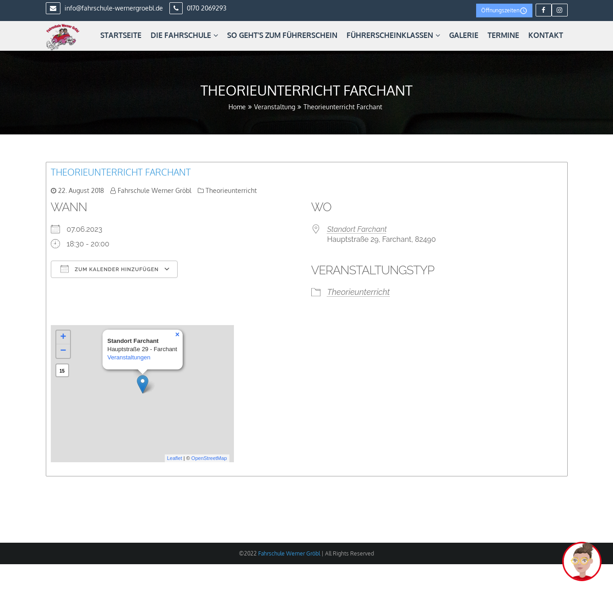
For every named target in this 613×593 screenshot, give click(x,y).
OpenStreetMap (209, 458)
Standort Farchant (357, 229)
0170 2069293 (198, 8)
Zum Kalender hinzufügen (109, 269)
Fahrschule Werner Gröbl (154, 190)
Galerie (463, 35)
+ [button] (63, 337)
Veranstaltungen (129, 357)
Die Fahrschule (184, 35)
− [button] (63, 351)
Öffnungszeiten (504, 11)
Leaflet (174, 458)
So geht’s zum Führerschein (282, 35)
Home (237, 107)
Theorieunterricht (231, 190)
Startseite (120, 35)
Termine (503, 35)
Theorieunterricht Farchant (121, 172)
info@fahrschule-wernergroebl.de (104, 8)
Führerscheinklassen (393, 35)
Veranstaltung (274, 107)
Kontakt (545, 35)
